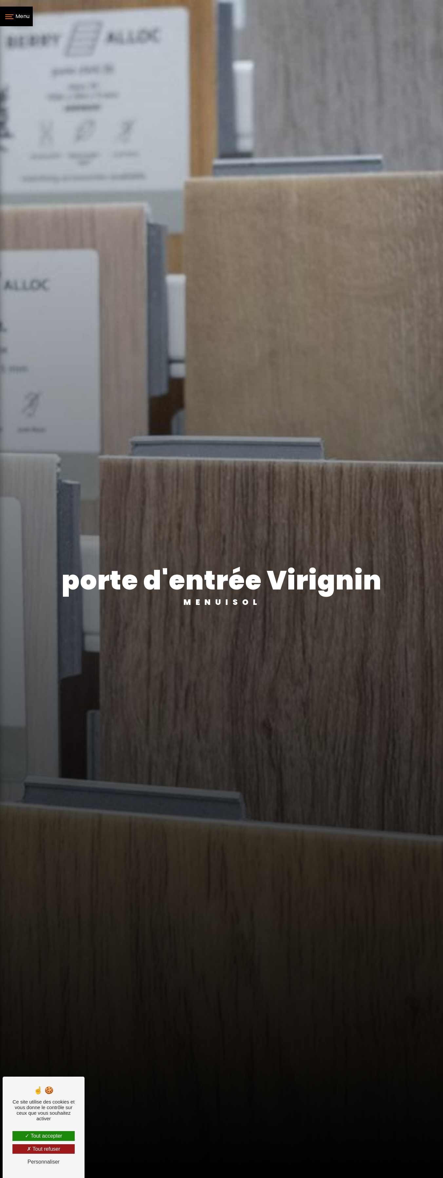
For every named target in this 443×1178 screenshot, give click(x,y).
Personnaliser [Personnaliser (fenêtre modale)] (44, 1162)
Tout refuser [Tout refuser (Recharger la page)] (43, 1149)
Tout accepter (43, 1136)
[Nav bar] (16, 16)
